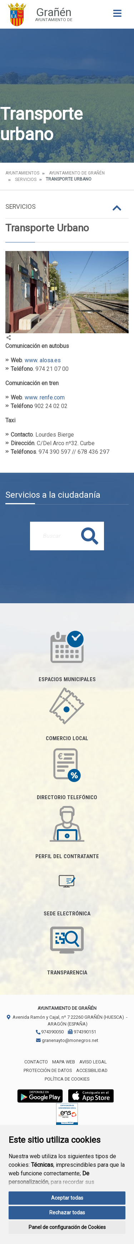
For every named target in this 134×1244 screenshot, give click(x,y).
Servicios (25, 179)
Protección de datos (48, 1070)
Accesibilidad (92, 1070)
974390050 (49, 1031)
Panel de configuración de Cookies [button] (67, 1227)
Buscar (89, 535)
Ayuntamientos (22, 173)
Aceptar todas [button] (67, 1198)
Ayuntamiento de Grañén (77, 173)
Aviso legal (93, 1061)
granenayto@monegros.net (67, 1040)
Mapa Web (63, 1061)
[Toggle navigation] (117, 15)
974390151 (82, 1031)
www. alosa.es (43, 360)
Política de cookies (67, 1079)
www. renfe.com (45, 397)
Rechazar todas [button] (67, 1212)
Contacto (36, 1061)
